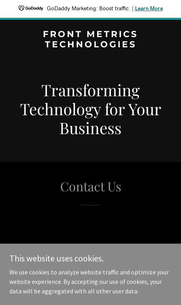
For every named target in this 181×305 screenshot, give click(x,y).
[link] (90, 45)
